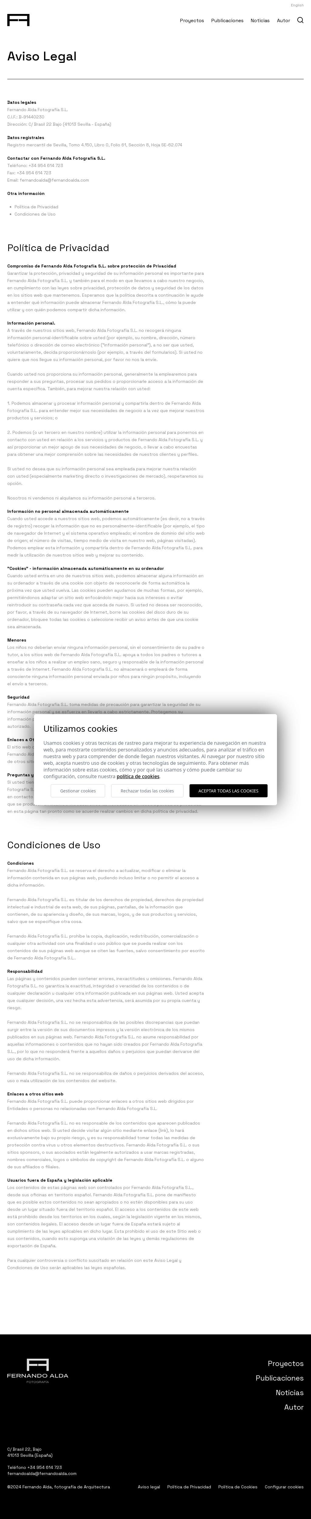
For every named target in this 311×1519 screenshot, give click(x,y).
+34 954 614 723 (46, 165)
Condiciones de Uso (35, 214)
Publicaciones (227, 20)
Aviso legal (149, 1487)
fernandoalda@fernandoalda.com (54, 180)
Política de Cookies (238, 1487)
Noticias (260, 20)
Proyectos (192, 20)
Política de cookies (138, 776)
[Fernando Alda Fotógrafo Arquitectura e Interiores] (18, 19)
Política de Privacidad (36, 206)
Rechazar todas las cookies (147, 791)
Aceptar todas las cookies (228, 791)
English (297, 5)
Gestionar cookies (78, 791)
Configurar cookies (284, 1487)
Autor (283, 20)
